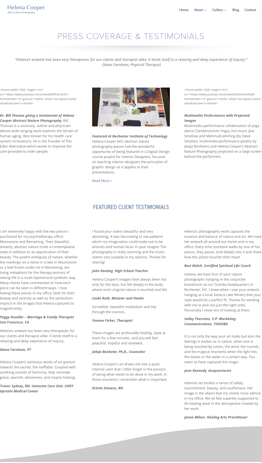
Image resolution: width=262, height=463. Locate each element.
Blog (235, 10)
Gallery (217, 10)
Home (183, 10)
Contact (250, 10)
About (198, 10)
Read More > (102, 180)
